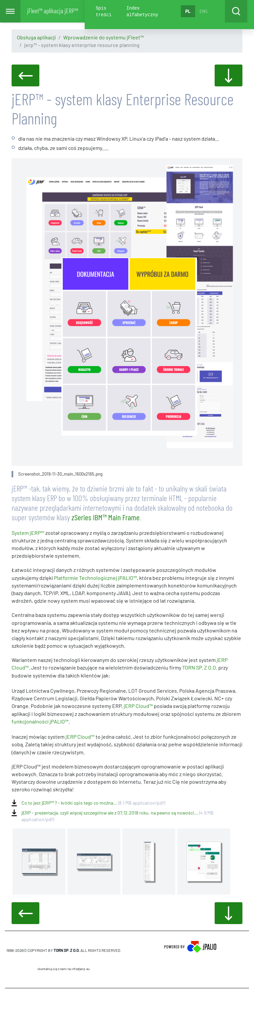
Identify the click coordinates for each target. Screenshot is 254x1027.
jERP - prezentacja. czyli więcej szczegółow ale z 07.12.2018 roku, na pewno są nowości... (117, 813)
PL (187, 11)
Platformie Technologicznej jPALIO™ (95, 578)
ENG (203, 11)
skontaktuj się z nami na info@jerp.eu (63, 969)
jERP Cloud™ (138, 706)
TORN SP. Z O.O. (200, 667)
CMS (63, 1007)
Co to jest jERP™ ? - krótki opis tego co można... (93, 803)
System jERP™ (28, 533)
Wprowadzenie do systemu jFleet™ (103, 37)
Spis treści (103, 11)
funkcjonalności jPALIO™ (40, 721)
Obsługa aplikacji (36, 37)
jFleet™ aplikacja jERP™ (52, 11)
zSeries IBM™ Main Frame (105, 517)
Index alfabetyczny (142, 11)
